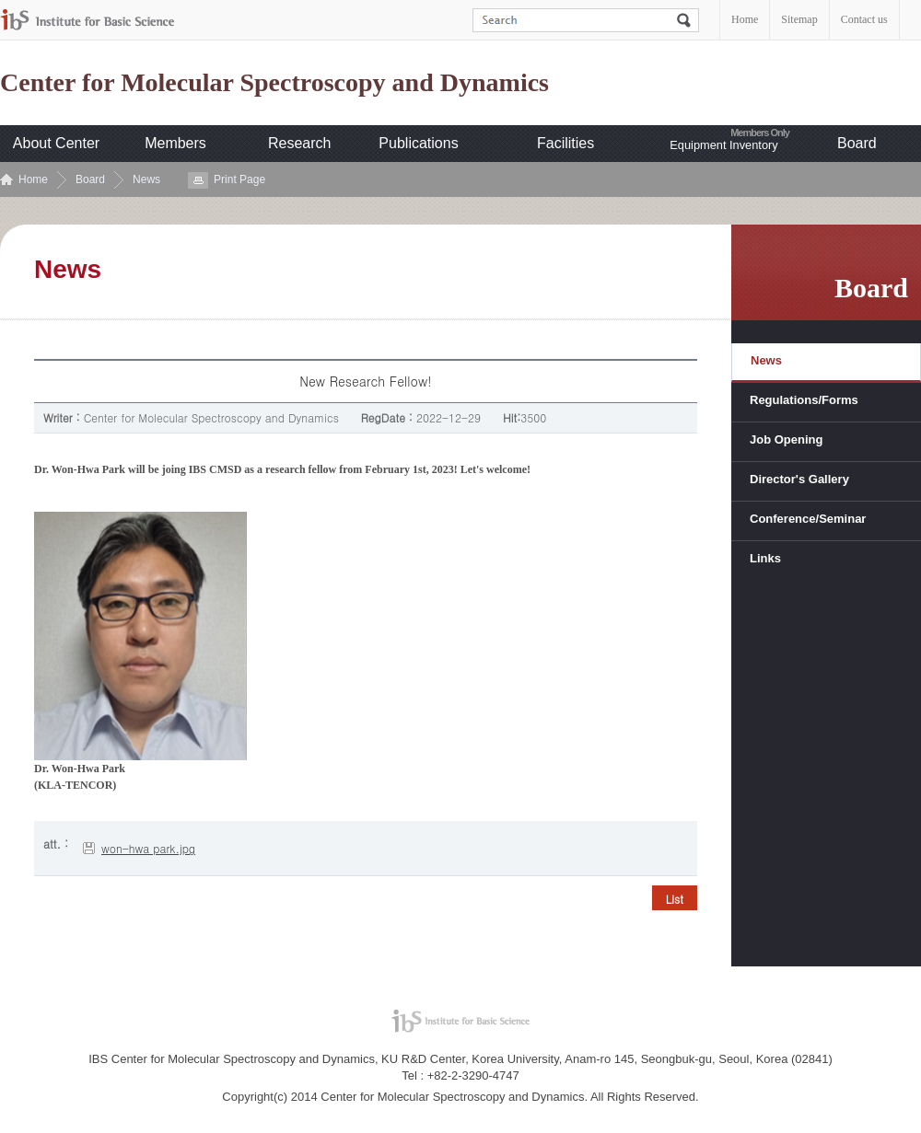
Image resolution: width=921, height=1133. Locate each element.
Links (765, 558)
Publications (418, 143)
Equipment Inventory (723, 145)
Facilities (565, 143)
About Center (56, 143)
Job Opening (786, 439)
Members (175, 143)
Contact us (864, 19)
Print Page (239, 179)
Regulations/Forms (804, 400)
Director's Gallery (799, 479)
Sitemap (799, 19)
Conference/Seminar (808, 519)
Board (857, 143)
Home (744, 19)
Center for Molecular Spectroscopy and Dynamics (274, 83)
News (146, 179)
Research (299, 143)
